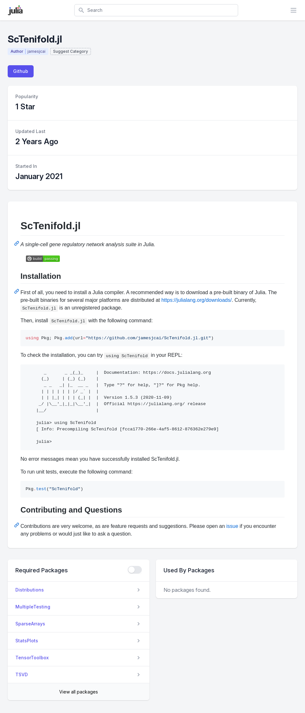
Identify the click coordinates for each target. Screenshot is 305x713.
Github (20, 71)
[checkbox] (135, 570)
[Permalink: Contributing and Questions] (17, 525)
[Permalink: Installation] (17, 291)
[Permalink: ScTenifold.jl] (17, 243)
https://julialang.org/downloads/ (196, 300)
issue (232, 526)
